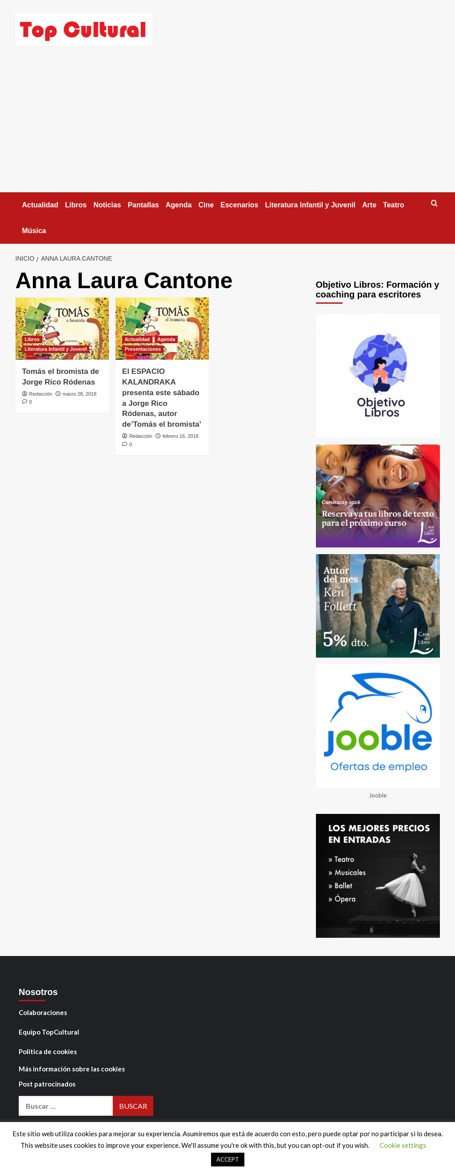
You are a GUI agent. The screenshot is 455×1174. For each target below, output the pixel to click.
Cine (206, 205)
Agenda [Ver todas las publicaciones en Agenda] (166, 339)
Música (34, 230)
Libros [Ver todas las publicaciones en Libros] (32, 339)
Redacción (40, 394)
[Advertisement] (227, 125)
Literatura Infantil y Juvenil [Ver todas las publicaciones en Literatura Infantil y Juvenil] (56, 349)
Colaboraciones (43, 1012)
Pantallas (143, 205)
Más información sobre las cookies (72, 1069)
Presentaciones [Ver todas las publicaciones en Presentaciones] (143, 349)
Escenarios (239, 205)
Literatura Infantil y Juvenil (310, 205)
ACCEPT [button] (227, 1159)
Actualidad (40, 205)
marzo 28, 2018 (79, 394)
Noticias (107, 205)
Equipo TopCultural (49, 1032)
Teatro (393, 205)
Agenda (179, 205)
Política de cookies (48, 1051)
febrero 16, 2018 (181, 436)
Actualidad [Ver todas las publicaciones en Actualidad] (137, 339)
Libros (76, 205)
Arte (369, 205)
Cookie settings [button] (402, 1145)
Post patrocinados (47, 1084)
